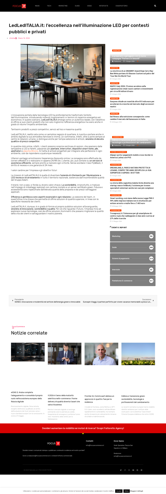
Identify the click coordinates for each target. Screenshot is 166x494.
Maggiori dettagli (136, 491)
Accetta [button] (118, 491)
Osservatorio (121, 6)
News (37, 6)
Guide (77, 6)
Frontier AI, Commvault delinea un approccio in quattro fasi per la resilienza (99, 399)
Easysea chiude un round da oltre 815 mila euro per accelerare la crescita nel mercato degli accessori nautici (132, 104)
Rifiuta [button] (127, 491)
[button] (155, 6)
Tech (49, 6)
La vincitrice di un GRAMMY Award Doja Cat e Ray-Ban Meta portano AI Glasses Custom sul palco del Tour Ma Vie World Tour (132, 73)
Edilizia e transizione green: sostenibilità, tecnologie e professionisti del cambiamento (135, 399)
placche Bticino (30, 151)
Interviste (103, 6)
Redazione (117, 61)
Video (89, 6)
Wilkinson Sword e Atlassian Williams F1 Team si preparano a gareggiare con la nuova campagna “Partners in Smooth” (132, 56)
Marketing (63, 6)
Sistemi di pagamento (118, 152)
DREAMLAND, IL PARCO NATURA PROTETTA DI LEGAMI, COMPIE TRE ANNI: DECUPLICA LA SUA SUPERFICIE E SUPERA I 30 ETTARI (130, 170)
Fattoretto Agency (113, 428)
